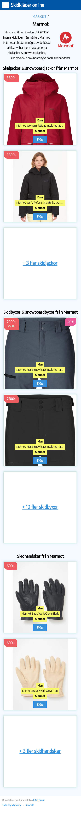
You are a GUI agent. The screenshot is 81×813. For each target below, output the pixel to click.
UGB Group (39, 800)
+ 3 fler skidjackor (40, 263)
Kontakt (30, 805)
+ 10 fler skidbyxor (40, 507)
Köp (40, 139)
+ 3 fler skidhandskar (40, 751)
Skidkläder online (27, 5)
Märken (39, 16)
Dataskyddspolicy (11, 805)
